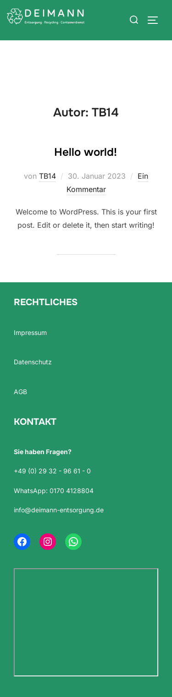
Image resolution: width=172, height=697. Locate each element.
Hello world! (85, 152)
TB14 (47, 176)
